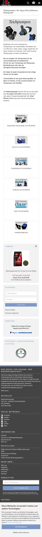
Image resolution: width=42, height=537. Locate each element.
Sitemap (3, 474)
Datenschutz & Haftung (8, 453)
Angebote (4, 467)
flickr (5, 426)
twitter (6, 423)
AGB (2, 451)
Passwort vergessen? (12, 313)
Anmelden (21, 305)
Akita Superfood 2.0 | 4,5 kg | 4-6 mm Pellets (21, 271)
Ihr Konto (4, 471)
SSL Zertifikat (5, 403)
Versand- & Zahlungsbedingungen (12, 437)
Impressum (4, 455)
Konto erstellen (10, 310)
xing (5, 421)
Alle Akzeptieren (21, 527)
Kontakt (3, 435)
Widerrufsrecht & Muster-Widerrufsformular (15, 449)
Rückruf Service (6, 440)
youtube (6, 419)
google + (7, 417)
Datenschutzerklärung (14, 522)
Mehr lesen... (5, 390)
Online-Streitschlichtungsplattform (12, 458)
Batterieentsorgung (7, 399)
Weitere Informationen (21, 532)
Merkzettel (4, 469)
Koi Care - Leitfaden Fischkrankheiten (13, 401)
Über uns (4, 442)
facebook (7, 415)
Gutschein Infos (6, 405)
